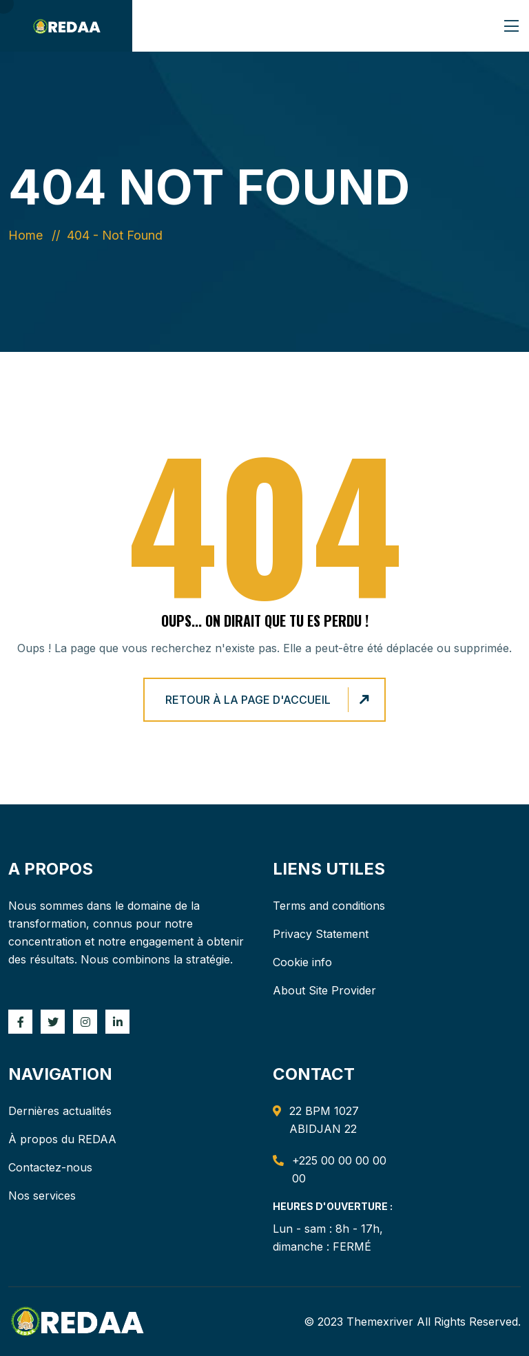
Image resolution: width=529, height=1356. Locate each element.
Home (29, 235)
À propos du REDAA (62, 1139)
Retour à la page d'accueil (269, 700)
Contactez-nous (50, 1167)
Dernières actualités (60, 1111)
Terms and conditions (329, 905)
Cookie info (302, 962)
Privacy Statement (321, 934)
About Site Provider (324, 990)
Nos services (42, 1195)
